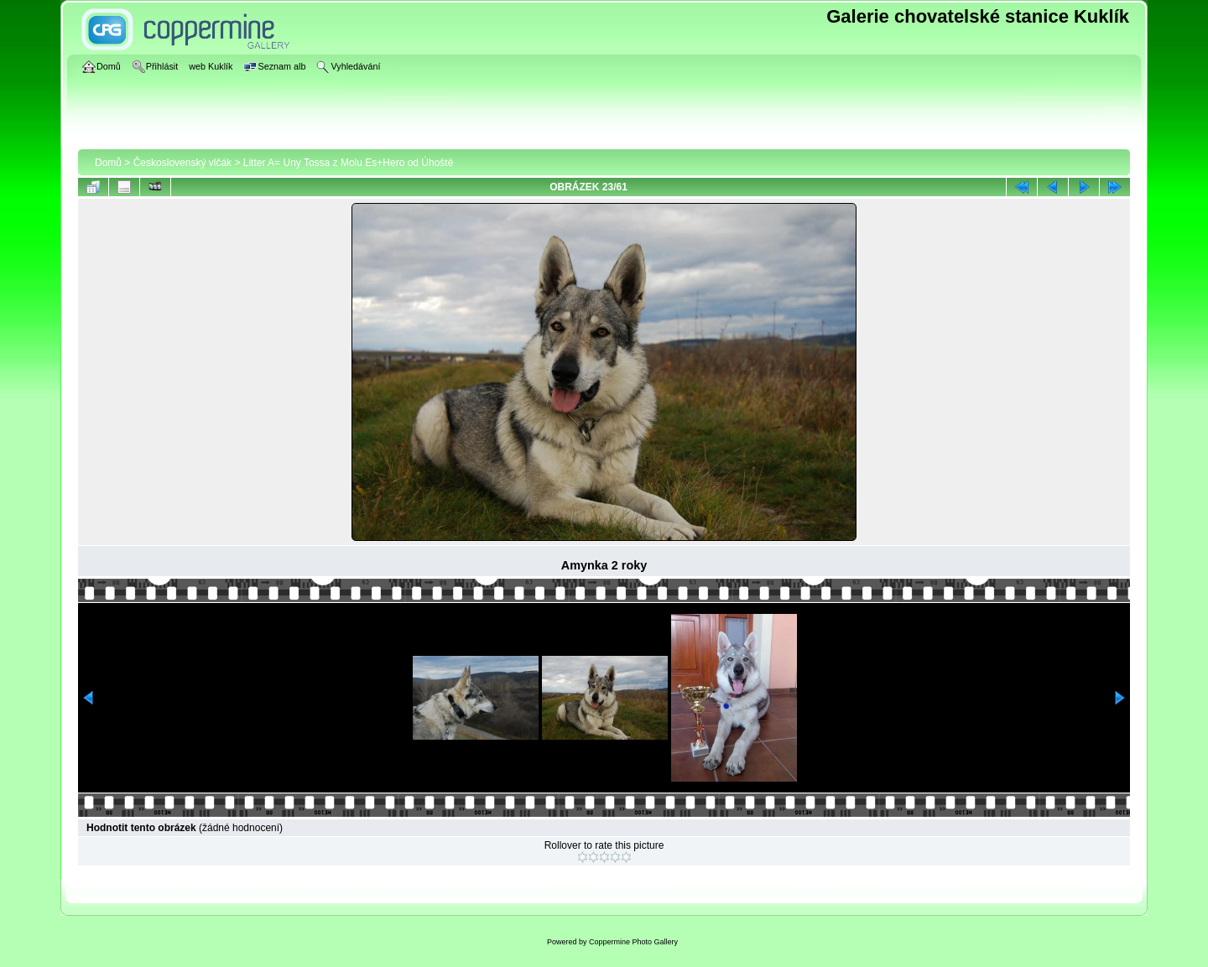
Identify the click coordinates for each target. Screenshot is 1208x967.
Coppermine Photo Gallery (633, 942)
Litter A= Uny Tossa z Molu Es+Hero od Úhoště (348, 163)
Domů (108, 163)
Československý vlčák (182, 163)
